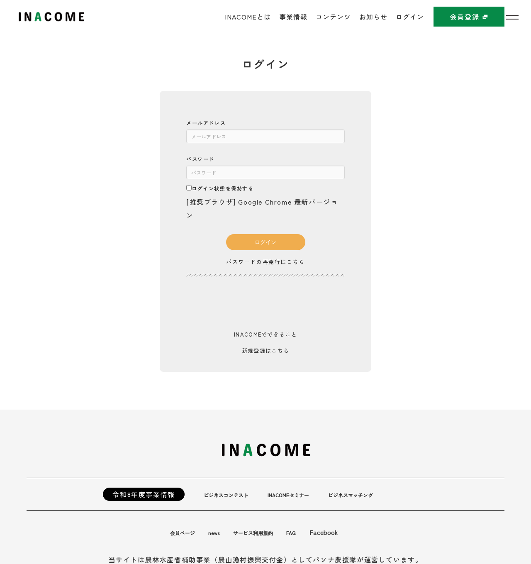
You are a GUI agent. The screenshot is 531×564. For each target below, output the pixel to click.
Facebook (351, 530)
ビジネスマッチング (387, 492)
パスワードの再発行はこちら (265, 261)
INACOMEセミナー (310, 492)
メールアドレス (206, 122)
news (224, 530)
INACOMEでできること (265, 333)
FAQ (317, 530)
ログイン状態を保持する (220, 188)
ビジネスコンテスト (233, 492)
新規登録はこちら (265, 348)
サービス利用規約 (270, 530)
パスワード (200, 158)
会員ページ (186, 530)
